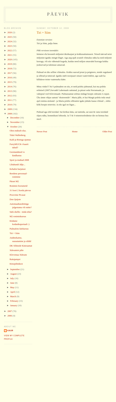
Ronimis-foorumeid (18, 186)
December (15, 117)
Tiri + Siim (44, 32)
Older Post (107, 131)
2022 (9, 50)
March (13, 296)
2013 (9, 91)
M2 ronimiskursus (18, 216)
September (15, 269)
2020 (9, 59)
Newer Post (42, 131)
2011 (9, 100)
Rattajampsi (15, 259)
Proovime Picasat (17, 195)
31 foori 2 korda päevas (20, 190)
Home (75, 131)
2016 (9, 77)
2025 (9, 37)
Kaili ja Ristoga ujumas (20, 139)
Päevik (58, 14)
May (12, 287)
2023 (9, 46)
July (12, 278)
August (13, 274)
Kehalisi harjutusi (17, 169)
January (14, 305)
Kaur (10, 331)
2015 (9, 82)
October (14, 126)
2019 (9, 64)
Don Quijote (15, 199)
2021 (9, 55)
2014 (9, 86)
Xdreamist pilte (17, 250)
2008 (9, 113)
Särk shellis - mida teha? (21, 212)
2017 (9, 73)
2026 (9, 32)
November (15, 122)
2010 (9, 104)
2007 (9, 311)
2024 (9, 41)
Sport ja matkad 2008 (19, 160)
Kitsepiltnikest (16, 263)
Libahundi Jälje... (17, 164)
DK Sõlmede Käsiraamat (21, 245)
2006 (9, 315)
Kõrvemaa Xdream (18, 254)
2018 (9, 68)
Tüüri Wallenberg (17, 135)
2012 (9, 95)
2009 (9, 109)
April (13, 292)
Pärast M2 (14, 181)
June (12, 283)
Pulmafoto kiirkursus (19, 228)
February (14, 301)
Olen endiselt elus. (18, 130)
